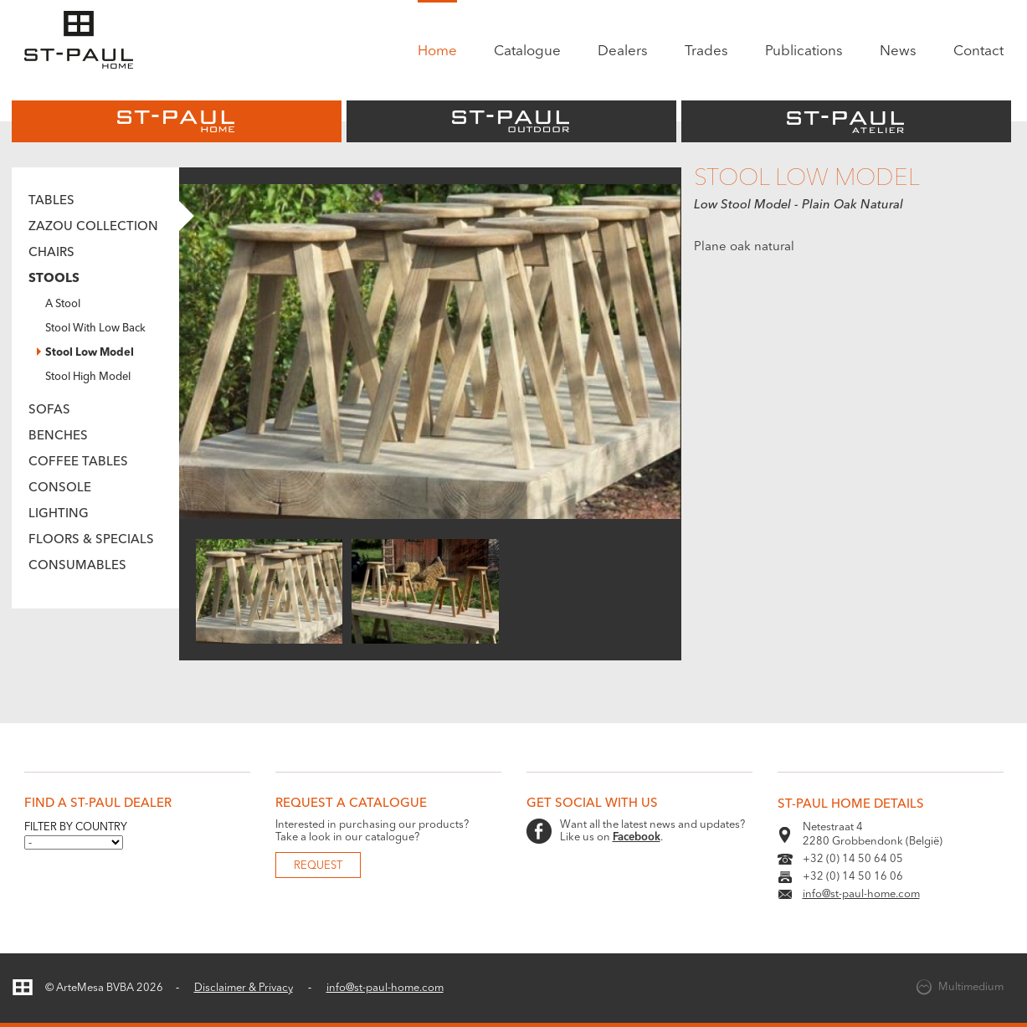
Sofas (49, 410)
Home (437, 51)
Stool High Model (88, 377)
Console (59, 488)
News (898, 51)
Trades (706, 51)
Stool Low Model (89, 352)
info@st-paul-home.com (861, 894)
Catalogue (527, 51)
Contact (978, 51)
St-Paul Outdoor (511, 121)
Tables (51, 201)
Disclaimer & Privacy (243, 988)
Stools (54, 279)
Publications (804, 51)
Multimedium (971, 987)
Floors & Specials (91, 540)
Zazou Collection (93, 227)
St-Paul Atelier (846, 121)
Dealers (623, 51)
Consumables (77, 566)
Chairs (51, 253)
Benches (58, 436)
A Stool (62, 304)
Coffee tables (78, 462)
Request (318, 865)
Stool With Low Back (95, 328)
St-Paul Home (176, 121)
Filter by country (75, 827)
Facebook (636, 837)
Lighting (58, 514)
